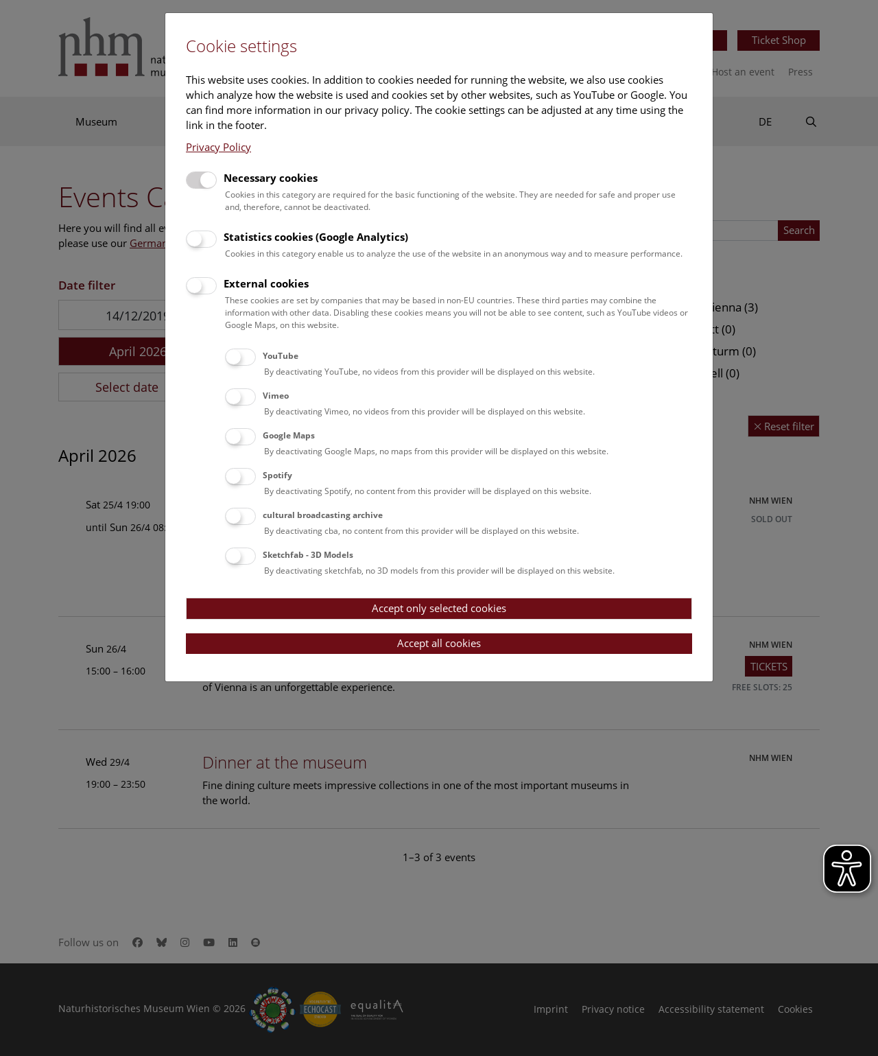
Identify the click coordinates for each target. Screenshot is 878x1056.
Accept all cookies (439, 643)
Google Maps (289, 435)
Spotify (277, 475)
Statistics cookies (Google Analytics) (316, 237)
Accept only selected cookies (439, 608)
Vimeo (276, 395)
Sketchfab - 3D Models (308, 555)
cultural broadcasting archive (323, 515)
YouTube (280, 356)
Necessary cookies (271, 178)
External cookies (266, 283)
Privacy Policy (218, 147)
